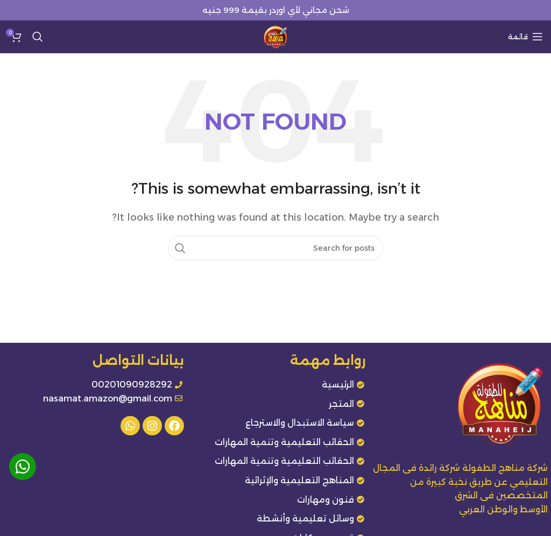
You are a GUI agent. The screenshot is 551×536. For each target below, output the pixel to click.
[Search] (37, 36)
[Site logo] (275, 36)
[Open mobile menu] (525, 36)
